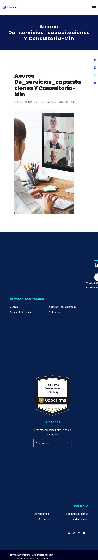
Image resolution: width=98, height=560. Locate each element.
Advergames (41, 514)
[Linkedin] (94, 60)
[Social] (84, 532)
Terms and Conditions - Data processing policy (31, 555)
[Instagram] (94, 67)
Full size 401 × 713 (66, 102)
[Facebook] (94, 75)
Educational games (77, 514)
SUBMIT (67, 443)
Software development (62, 307)
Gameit (14, 307)
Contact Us (39, 102)
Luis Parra (51, 102)
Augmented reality (20, 312)
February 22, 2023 (23, 102)
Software (43, 519)
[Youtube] (94, 82)
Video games (56, 312)
